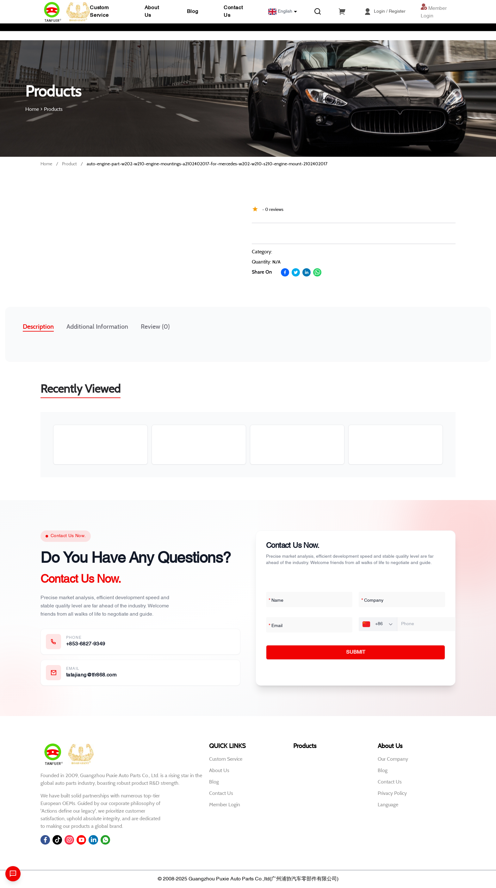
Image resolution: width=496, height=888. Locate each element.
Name (276, 601)
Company (372, 601)
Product (69, 164)
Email (275, 626)
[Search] (317, 12)
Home (46, 164)
